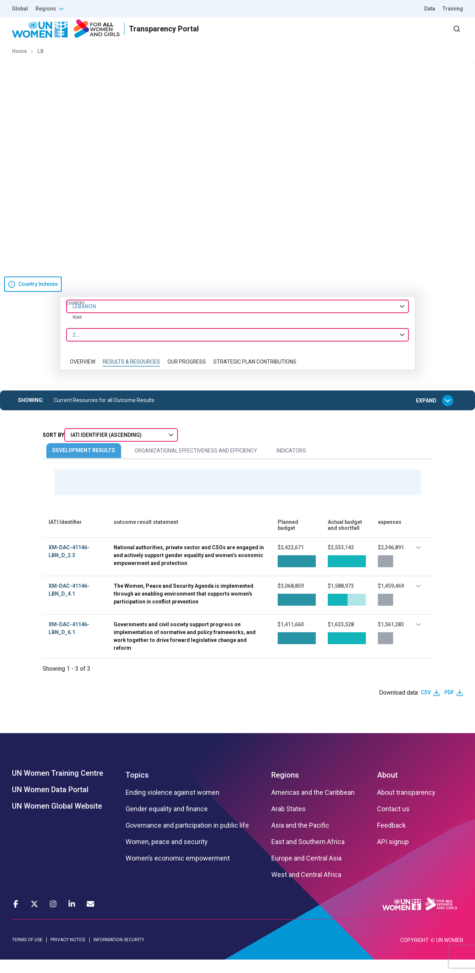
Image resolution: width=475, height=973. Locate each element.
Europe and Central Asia (306, 871)
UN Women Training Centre (57, 786)
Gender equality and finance (167, 822)
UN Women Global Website (57, 819)
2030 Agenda (362, 35)
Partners (313, 35)
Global (20, 9)
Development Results (83, 464)
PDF (449, 706)
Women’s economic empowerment (178, 871)
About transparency (406, 805)
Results (273, 35)
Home (19, 65)
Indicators (291, 464)
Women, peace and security (167, 855)
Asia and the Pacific (300, 838)
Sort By (53, 448)
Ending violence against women (172, 805)
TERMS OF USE (27, 952)
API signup (393, 855)
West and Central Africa (306, 887)
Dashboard (420, 35)
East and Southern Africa (308, 855)
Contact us (393, 822)
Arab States (288, 822)
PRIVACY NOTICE (68, 952)
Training (452, 9)
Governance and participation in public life (187, 838)
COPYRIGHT (414, 954)
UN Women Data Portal (50, 802)
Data (429, 9)
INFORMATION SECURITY (118, 952)
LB (40, 65)
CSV (426, 706)
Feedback (391, 838)
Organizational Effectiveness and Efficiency (196, 464)
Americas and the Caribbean (313, 805)
